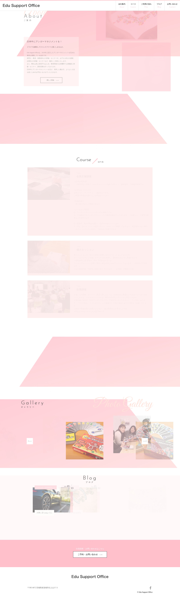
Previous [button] (20, 441)
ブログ (159, 5)
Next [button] (135, 441)
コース (133, 5)
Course (83, 160)
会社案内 (121, 5)
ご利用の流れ (146, 5)
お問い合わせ (172, 5)
